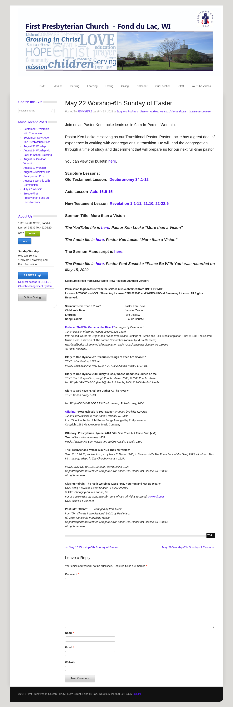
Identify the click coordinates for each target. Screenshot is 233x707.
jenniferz (85, 111)
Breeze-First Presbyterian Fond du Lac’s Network (36, 198)
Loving (109, 86)
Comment (72, 574)
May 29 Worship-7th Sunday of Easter (188, 547)
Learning (92, 86)
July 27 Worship (32, 189)
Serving (74, 86)
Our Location (163, 86)
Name (69, 632)
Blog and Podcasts (127, 111)
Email (69, 647)
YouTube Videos (201, 86)
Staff (181, 86)
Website (70, 662)
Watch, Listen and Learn (174, 111)
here (112, 161)
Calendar (142, 86)
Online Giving (32, 297)
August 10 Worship (34, 167)
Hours (32, 233)
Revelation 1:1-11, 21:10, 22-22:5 (139, 203)
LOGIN (137, 694)
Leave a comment (200, 111)
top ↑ (210, 535)
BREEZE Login (33, 275)
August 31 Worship (34, 146)
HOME (42, 86)
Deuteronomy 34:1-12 (128, 179)
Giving (125, 86)
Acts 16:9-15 (101, 191)
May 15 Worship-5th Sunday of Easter (91, 547)
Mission (57, 86)
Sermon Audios (149, 111)
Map (25, 241)
